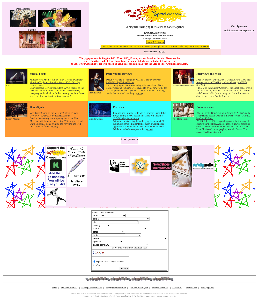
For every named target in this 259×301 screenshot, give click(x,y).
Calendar (183, 46)
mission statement (160, 287)
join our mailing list (139, 287)
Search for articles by (103, 212)
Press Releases (204, 107)
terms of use (191, 287)
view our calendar (69, 287)
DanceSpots (37, 107)
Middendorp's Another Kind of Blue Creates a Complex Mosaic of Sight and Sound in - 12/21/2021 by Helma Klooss (56, 82)
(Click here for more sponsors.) (239, 30)
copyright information (116, 287)
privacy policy (207, 287)
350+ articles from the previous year (129, 247)
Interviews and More (208, 73)
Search (161, 42)
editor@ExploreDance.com (155, 38)
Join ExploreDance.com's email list (116, 46)
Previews (118, 107)
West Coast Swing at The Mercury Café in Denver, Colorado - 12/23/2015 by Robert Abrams (54, 114)
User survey (193, 46)
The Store (173, 46)
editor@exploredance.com (173, 64)
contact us (177, 287)
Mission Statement (142, 46)
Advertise (205, 46)
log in (161, 51)
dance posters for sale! (92, 287)
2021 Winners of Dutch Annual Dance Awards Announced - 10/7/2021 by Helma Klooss (223, 81)
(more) (67, 96)
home (54, 287)
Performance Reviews (119, 73)
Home (149, 42)
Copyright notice (159, 46)
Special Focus (38, 73)
